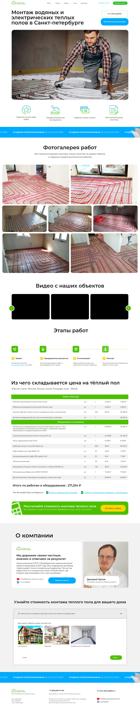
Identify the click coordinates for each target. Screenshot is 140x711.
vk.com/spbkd (25, 582)
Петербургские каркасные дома (32, 579)
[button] (114, 21)
